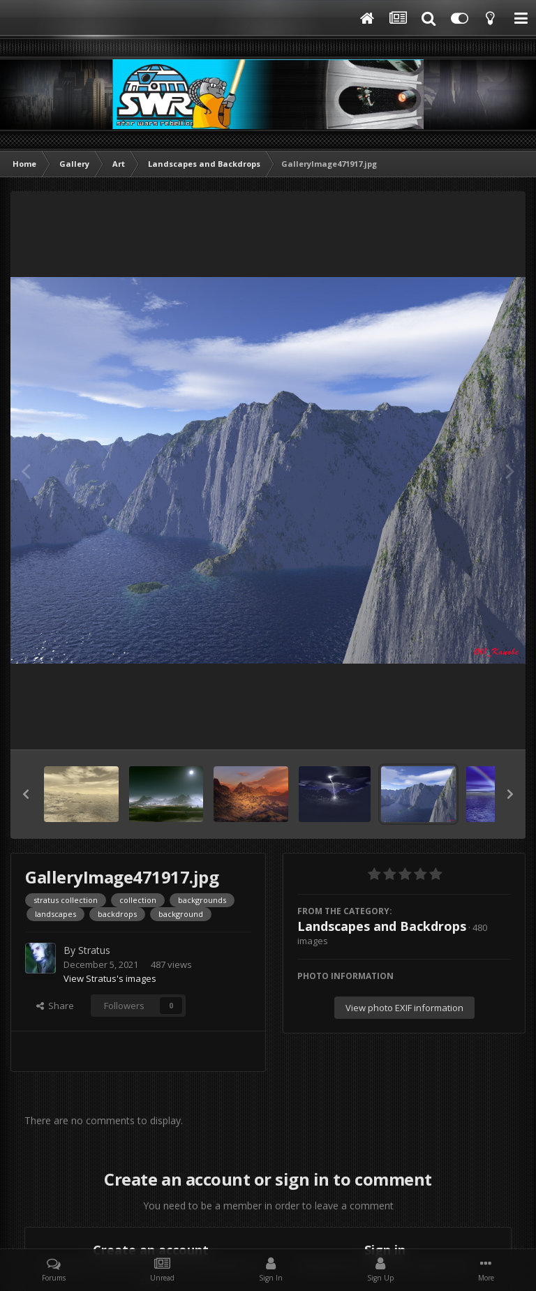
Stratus (94, 950)
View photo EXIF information (404, 1007)
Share (55, 1005)
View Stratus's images (110, 978)
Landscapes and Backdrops (381, 926)
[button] (25, 794)
